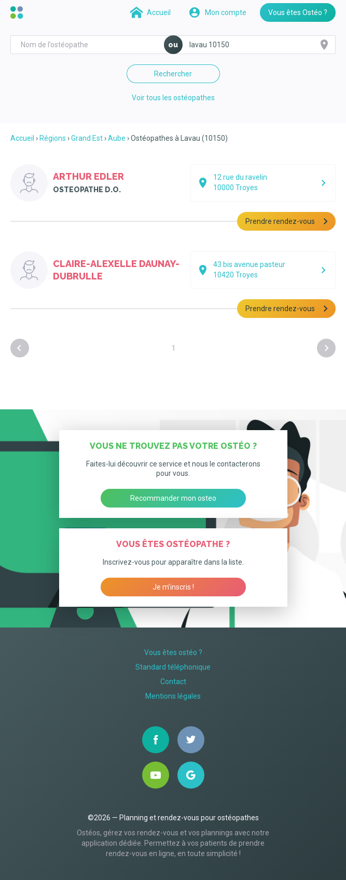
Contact (173, 681)
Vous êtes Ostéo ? (297, 12)
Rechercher (173, 74)
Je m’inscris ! (173, 587)
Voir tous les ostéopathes (173, 98)
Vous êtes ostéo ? (173, 652)
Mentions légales (173, 696)
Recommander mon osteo (173, 498)
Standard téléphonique (173, 667)
